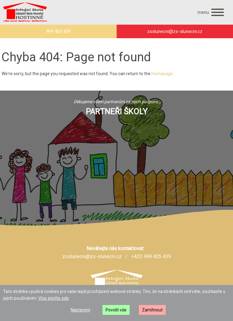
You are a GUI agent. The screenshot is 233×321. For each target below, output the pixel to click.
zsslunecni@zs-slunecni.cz (92, 256)
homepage (162, 73)
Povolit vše (116, 309)
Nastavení (80, 309)
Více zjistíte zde (53, 298)
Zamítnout (152, 309)
